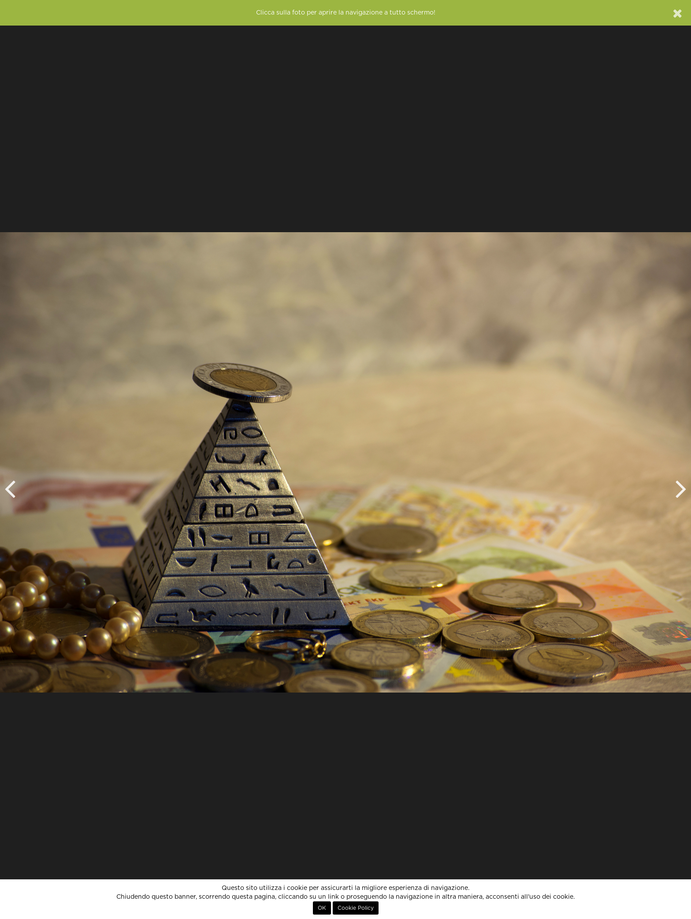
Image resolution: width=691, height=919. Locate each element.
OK (322, 908)
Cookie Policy (356, 908)
